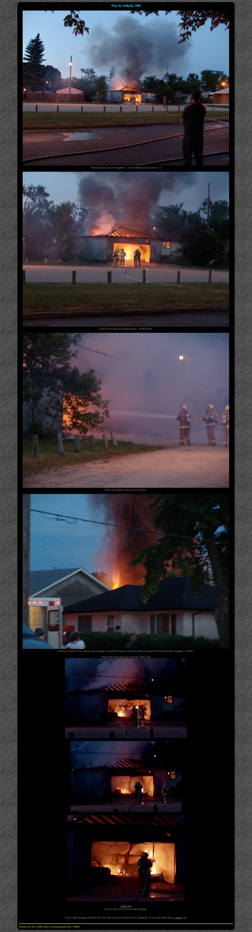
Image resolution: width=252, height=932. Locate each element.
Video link (126, 905)
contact (178, 917)
